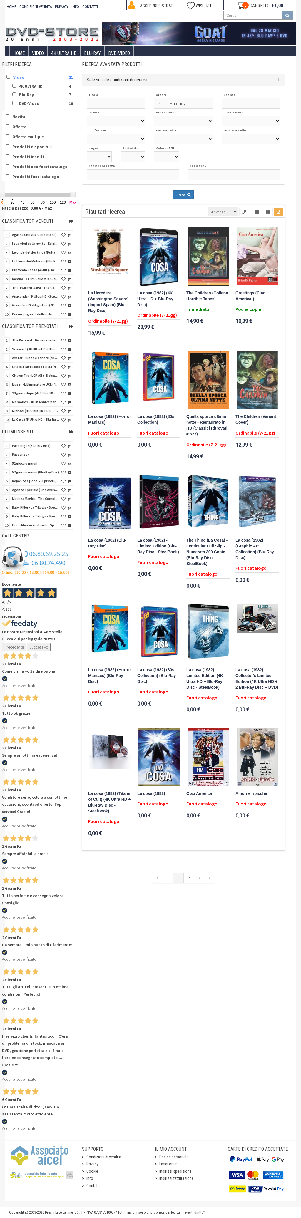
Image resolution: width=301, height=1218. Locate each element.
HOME (11, 6)
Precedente (14, 647)
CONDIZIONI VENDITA (35, 6)
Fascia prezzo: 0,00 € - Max (27, 208)
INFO (75, 6)
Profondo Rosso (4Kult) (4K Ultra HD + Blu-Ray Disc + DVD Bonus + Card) (35, 270)
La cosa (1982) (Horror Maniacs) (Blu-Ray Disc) (109, 676)
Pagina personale (173, 1157)
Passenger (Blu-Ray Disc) (31, 445)
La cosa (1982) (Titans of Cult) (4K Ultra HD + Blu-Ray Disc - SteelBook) (109, 802)
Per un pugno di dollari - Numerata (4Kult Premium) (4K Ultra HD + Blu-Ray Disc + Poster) (35, 314)
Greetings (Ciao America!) (250, 296)
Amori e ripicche (251, 793)
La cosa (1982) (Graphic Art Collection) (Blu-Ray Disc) (254, 549)
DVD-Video (119, 53)
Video (38, 53)
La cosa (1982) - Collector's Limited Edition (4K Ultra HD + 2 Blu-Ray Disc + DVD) (256, 679)
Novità (18, 116)
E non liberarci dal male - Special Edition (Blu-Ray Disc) (35, 525)
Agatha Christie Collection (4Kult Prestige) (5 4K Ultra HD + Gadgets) (35, 234)
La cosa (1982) (151, 793)
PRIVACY (61, 6)
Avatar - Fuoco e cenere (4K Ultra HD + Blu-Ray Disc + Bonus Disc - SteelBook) (35, 358)
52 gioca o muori (24, 463)
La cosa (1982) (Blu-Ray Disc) (107, 543)
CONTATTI (90, 6)
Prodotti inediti (28, 156)
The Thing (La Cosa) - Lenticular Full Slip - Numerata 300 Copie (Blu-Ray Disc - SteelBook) (207, 552)
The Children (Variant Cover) (255, 419)
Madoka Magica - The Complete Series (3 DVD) (35, 498)
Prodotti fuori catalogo (35, 176)
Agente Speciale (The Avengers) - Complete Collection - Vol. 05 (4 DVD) (35, 489)
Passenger (20, 454)
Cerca (183, 194)
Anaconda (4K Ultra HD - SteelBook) (35, 296)
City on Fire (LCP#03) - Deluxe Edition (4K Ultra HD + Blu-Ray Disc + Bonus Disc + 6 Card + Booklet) (35, 375)
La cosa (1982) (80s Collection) (155, 419)
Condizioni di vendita (103, 1157)
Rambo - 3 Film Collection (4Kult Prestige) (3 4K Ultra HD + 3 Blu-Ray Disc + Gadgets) (35, 279)
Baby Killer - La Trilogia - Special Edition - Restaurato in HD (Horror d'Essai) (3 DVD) (35, 507)
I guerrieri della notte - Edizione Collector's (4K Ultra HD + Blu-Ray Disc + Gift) (35, 243)
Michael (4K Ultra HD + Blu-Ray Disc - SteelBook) (35, 410)
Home (19, 53)
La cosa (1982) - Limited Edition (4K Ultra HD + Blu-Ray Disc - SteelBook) (204, 679)
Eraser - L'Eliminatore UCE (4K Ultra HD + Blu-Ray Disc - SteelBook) (35, 384)
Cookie (92, 1171)
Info (89, 1178)
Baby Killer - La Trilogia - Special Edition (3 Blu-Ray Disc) (35, 516)
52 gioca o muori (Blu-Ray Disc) (35, 472)
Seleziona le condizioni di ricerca (117, 80)
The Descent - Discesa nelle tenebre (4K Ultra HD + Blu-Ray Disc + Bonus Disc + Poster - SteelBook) (35, 340)
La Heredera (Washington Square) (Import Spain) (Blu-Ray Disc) (108, 302)
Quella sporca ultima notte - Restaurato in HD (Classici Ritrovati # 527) (207, 425)
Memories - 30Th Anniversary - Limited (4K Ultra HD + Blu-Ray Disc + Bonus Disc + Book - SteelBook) (35, 402)
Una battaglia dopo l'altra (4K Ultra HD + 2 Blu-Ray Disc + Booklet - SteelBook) (35, 366)
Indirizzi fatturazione (176, 1178)
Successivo (38, 647)
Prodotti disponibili (32, 146)
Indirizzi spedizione (175, 1171)
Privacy (92, 1164)
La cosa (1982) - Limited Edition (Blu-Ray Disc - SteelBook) (158, 546)
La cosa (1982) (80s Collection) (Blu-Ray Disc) (156, 676)
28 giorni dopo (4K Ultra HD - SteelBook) (35, 393)
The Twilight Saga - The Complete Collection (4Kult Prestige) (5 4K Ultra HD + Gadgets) (35, 287)
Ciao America (199, 793)
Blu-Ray (92, 53)
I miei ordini (168, 1164)
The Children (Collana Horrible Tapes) (207, 296)
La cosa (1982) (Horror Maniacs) (109, 419)
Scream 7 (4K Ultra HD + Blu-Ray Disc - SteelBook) (35, 349)
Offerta (19, 126)
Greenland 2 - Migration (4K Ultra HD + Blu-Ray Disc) (35, 305)
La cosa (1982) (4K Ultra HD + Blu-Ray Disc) (155, 299)
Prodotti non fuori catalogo (40, 166)
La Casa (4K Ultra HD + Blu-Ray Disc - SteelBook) (35, 419)
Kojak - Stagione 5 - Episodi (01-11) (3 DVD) (35, 481)
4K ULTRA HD (64, 53)
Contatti (93, 1185)
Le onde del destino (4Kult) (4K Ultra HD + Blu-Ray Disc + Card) (35, 252)
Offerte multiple (28, 136)
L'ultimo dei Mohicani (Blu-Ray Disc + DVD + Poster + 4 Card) (35, 261)
